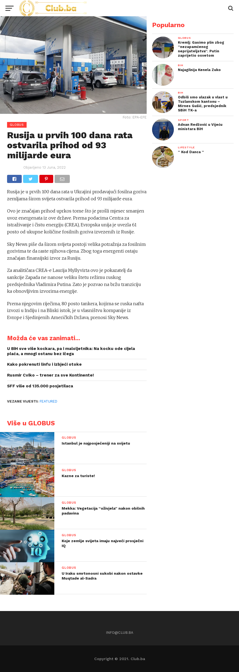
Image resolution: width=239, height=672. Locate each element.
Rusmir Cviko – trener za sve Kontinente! (50, 375)
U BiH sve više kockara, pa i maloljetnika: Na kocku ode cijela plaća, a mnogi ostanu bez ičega (71, 351)
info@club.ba (119, 633)
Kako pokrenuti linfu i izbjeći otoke (44, 364)
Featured (48, 401)
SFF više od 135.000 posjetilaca (40, 386)
